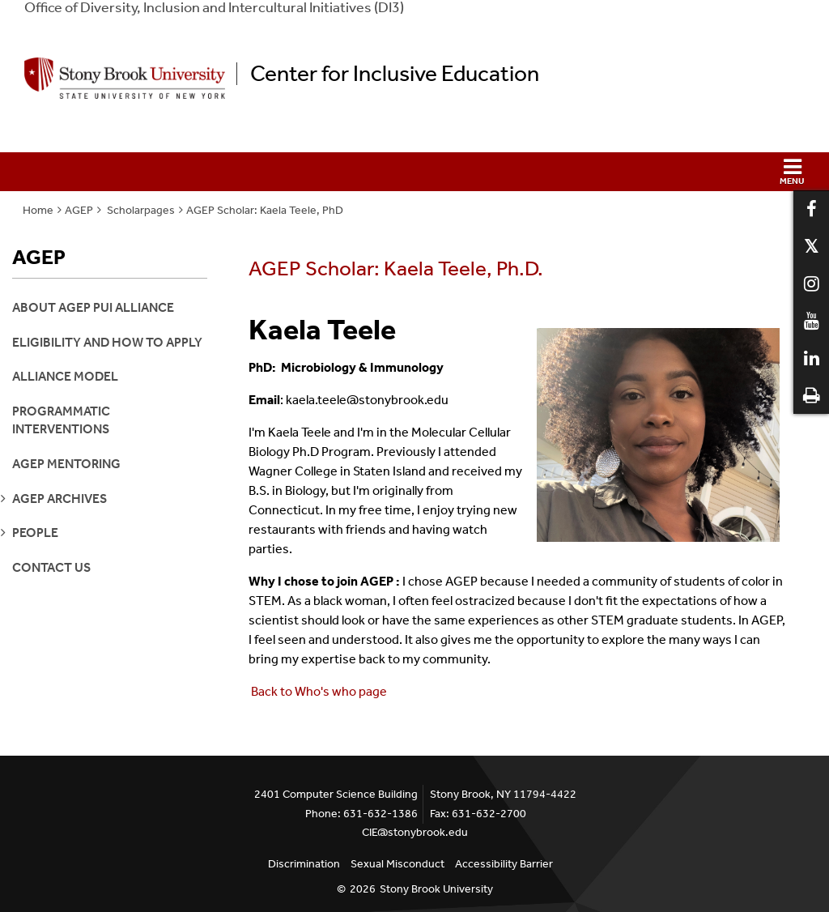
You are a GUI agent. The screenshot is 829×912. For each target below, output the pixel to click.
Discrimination (304, 864)
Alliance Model (65, 376)
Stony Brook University (436, 889)
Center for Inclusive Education (394, 73)
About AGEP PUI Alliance (93, 307)
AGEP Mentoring (66, 463)
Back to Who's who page (319, 691)
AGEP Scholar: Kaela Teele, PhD (264, 210)
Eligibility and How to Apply (107, 342)
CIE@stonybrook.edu (415, 832)
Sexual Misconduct (397, 864)
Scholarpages (139, 210)
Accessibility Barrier (504, 864)
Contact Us (51, 567)
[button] (414, 171)
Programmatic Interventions (61, 420)
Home (38, 210)
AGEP (79, 210)
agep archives (59, 498)
